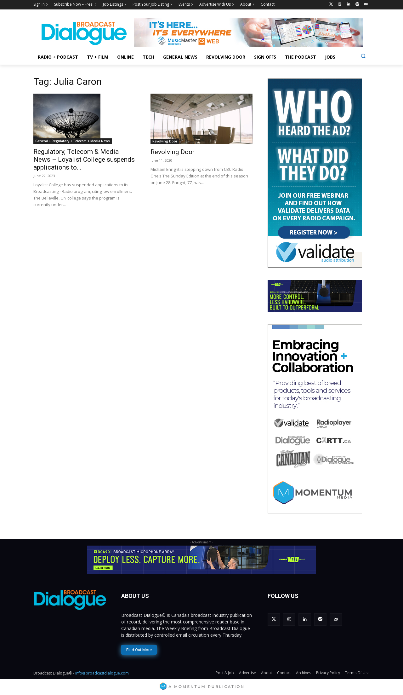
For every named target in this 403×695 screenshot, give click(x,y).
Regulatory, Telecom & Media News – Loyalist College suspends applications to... (84, 159)
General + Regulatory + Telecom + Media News (72, 141)
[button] (363, 55)
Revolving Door (164, 141)
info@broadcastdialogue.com (102, 673)
